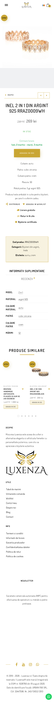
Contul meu (11, 503)
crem (33, 255)
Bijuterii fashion (11, 386)
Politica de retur (13, 551)
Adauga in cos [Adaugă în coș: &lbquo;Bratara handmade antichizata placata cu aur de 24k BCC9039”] (11, 406)
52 (20, 333)
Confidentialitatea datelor (18, 547)
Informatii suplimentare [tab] (27, 271)
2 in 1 (21, 292)
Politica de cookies (14, 556)
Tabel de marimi (13, 489)
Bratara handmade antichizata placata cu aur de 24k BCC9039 (12, 394)
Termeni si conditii (14, 533)
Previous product (41, 95)
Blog (8, 512)
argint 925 (23, 299)
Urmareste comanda (15, 493)
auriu (27, 255)
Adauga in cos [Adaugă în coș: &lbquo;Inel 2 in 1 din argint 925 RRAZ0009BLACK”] (37, 402)
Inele (25, 250)
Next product (47, 95)
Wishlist (9, 498)
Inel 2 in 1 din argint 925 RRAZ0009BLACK (37, 391)
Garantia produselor (15, 542)
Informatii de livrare (15, 538)
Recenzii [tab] (27, 279)
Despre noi (11, 507)
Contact (10, 516)
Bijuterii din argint (30, 246)
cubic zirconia (25, 316)
